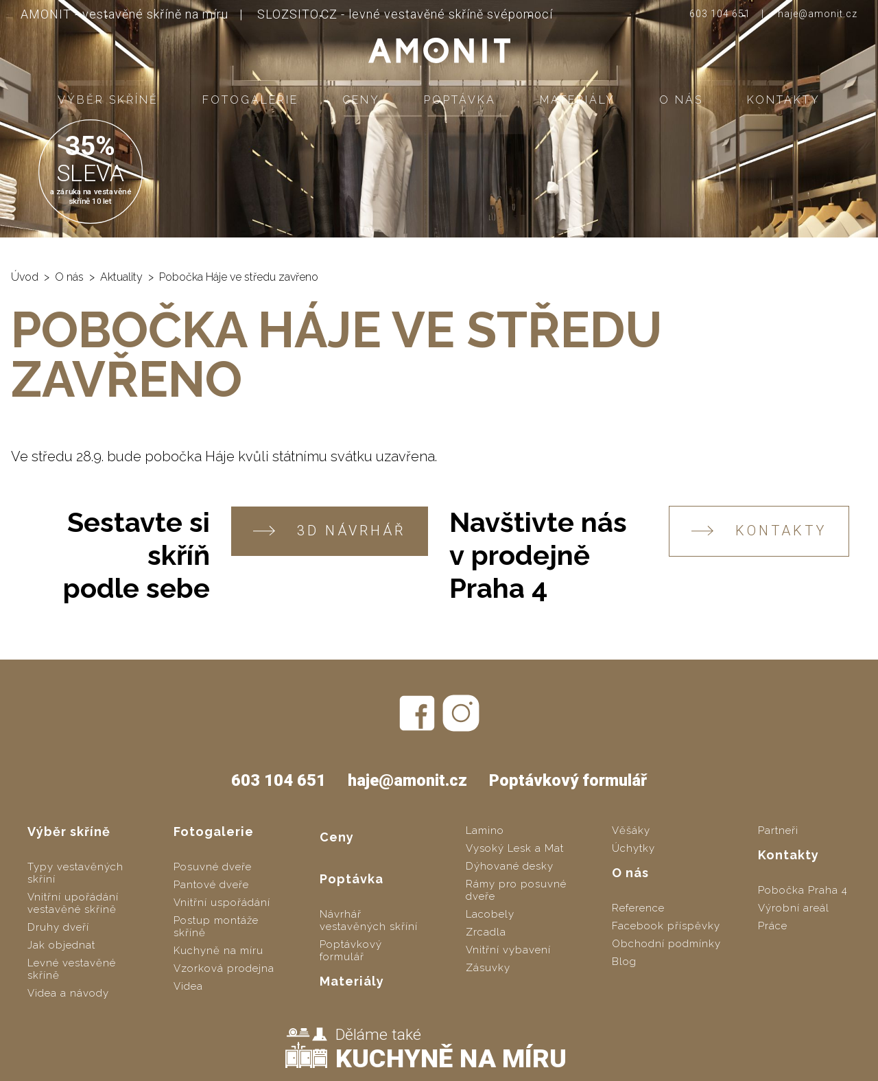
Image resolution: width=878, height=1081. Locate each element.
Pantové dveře (211, 885)
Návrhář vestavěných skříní (369, 920)
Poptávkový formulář (568, 780)
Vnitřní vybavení (508, 950)
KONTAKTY (759, 530)
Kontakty (783, 99)
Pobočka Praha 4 (803, 890)
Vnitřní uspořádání (222, 902)
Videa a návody (68, 993)
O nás (681, 99)
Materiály (577, 99)
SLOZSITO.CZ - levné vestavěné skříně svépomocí (405, 14)
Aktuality (121, 276)
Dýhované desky (510, 866)
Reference (638, 908)
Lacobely (490, 914)
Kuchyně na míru (218, 950)
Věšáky (631, 830)
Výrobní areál (793, 908)
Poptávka (460, 99)
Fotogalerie (250, 99)
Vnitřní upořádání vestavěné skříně (73, 903)
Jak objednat (61, 945)
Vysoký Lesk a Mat (515, 848)
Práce (772, 926)
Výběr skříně (108, 99)
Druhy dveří (58, 927)
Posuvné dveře (213, 867)
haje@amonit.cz (817, 13)
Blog (624, 961)
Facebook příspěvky (666, 926)
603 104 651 (719, 13)
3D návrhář (329, 530)
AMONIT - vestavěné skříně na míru (124, 14)
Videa (188, 986)
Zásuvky (488, 968)
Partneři (778, 830)
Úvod (24, 276)
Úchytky (633, 848)
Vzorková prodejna (224, 968)
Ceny (361, 99)
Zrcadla (486, 932)
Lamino (485, 830)
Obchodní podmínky (666, 944)
